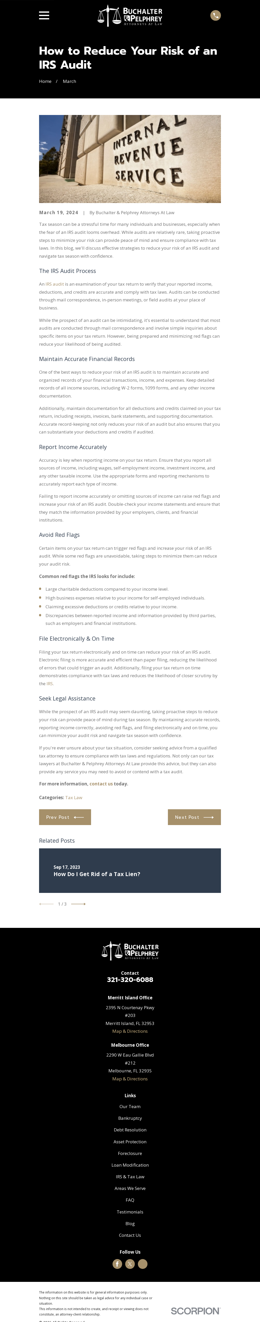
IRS (50, 684)
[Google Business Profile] (142, 1264)
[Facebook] (117, 1264)
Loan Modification (130, 1165)
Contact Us (130, 1235)
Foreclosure (130, 1153)
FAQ (130, 1200)
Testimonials (130, 1212)
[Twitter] (129, 1264)
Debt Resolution (130, 1130)
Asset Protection (130, 1142)
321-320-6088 (130, 980)
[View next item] (78, 904)
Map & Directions (130, 1031)
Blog (130, 1223)
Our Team (130, 1106)
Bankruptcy (130, 1118)
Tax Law (73, 797)
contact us (101, 784)
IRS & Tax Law (130, 1177)
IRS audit (55, 284)
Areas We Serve (130, 1188)
